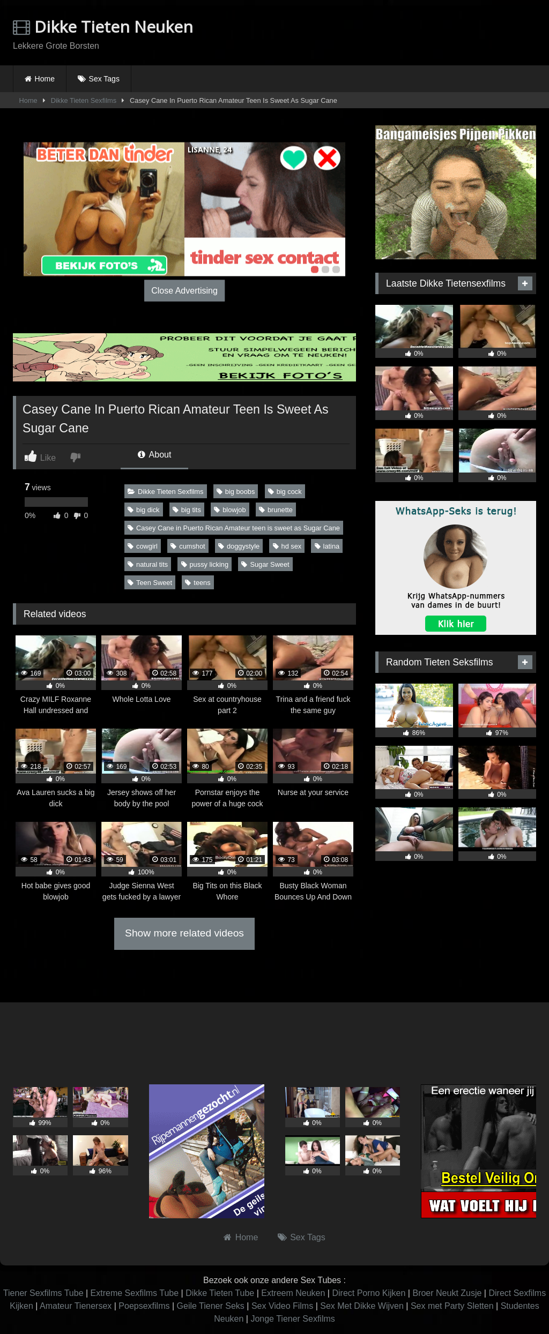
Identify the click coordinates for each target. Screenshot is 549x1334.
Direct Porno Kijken (368, 1293)
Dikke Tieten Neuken (103, 27)
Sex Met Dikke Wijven (362, 1305)
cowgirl (143, 546)
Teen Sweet (150, 583)
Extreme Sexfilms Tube (135, 1293)
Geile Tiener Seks (210, 1305)
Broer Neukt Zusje (446, 1293)
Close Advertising (184, 290)
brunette (276, 510)
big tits (187, 510)
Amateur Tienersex (76, 1305)
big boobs (236, 492)
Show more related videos (184, 933)
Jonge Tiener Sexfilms (292, 1318)
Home (45, 78)
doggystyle (238, 546)
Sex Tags (104, 78)
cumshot (187, 546)
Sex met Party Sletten (452, 1305)
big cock (285, 492)
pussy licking (205, 564)
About (154, 454)
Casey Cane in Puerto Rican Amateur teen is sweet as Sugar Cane (234, 528)
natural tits (148, 564)
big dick (143, 510)
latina (327, 546)
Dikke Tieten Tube (220, 1293)
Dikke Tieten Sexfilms (83, 100)
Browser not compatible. (410, 34)
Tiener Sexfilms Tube (43, 1293)
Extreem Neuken (293, 1293)
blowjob (230, 510)
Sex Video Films (282, 1305)
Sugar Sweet (265, 564)
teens (197, 583)
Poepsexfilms (143, 1305)
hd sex (287, 546)
